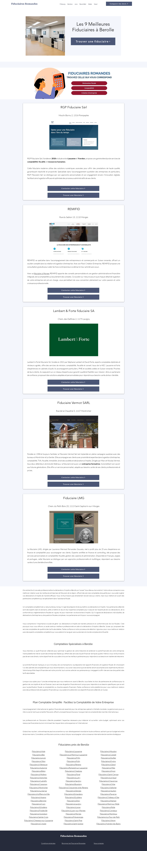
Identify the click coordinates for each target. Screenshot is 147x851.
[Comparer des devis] (119, 4)
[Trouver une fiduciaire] (93, 41)
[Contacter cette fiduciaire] (73, 188)
